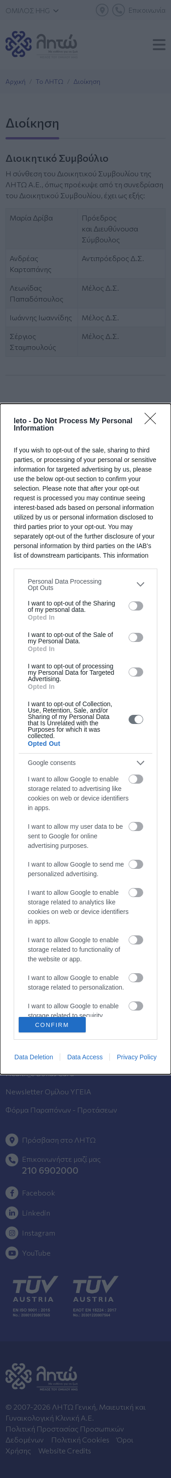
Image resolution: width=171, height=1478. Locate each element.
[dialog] (85, 739)
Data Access (85, 1057)
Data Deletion (34, 1057)
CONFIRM (52, 1024)
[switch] (136, 606)
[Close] (153, 421)
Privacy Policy (136, 1057)
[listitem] (85, 584)
